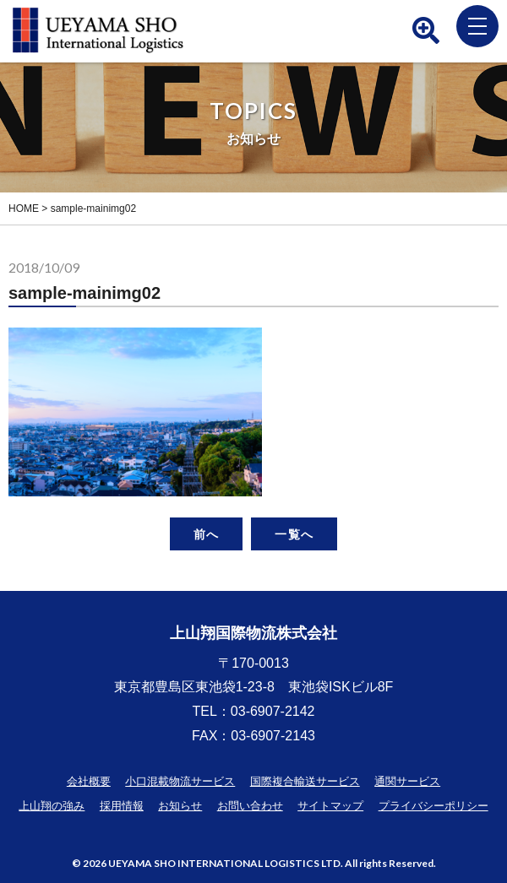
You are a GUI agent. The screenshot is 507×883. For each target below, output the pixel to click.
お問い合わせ (250, 805)
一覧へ (294, 534)
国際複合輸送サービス (305, 781)
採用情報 (122, 805)
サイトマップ (330, 805)
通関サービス (407, 781)
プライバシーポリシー (433, 805)
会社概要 (89, 781)
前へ (206, 534)
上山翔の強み (51, 805)
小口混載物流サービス (180, 781)
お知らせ (180, 805)
